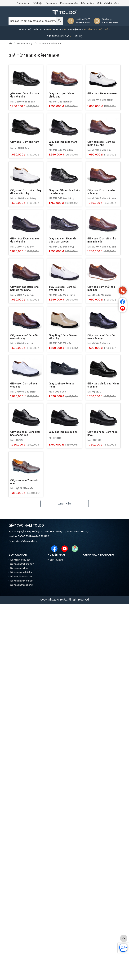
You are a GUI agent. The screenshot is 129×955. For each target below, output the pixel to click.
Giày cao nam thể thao (21, 572)
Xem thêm (64, 503)
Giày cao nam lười (19, 568)
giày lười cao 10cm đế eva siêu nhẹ (62, 288)
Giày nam (59, 29)
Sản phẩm (23, 3)
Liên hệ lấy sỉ (87, 3)
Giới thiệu (37, 3)
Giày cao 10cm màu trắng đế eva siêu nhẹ (25, 192)
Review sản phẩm (69, 3)
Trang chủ (25, 29)
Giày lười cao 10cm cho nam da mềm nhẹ (24, 288)
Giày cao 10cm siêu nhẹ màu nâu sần (101, 240)
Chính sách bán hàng (108, 3)
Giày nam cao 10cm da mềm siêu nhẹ (101, 143)
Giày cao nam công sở (21, 580)
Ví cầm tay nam (55, 559)
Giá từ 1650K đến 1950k (49, 43)
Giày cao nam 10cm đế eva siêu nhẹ (101, 337)
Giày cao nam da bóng (21, 585)
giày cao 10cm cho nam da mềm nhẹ (24, 95)
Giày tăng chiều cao (20, 559)
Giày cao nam (42, 29)
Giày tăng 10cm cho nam (102, 93)
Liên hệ (78, 36)
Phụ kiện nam (77, 29)
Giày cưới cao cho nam (21, 576)
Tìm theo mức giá (99, 29)
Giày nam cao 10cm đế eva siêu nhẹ (24, 337)
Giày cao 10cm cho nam (24, 141)
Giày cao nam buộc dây (22, 564)
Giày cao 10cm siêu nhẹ (63, 431)
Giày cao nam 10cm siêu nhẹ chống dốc (25, 433)
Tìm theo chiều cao (59, 36)
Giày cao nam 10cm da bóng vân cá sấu (62, 240)
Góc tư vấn (51, 3)
